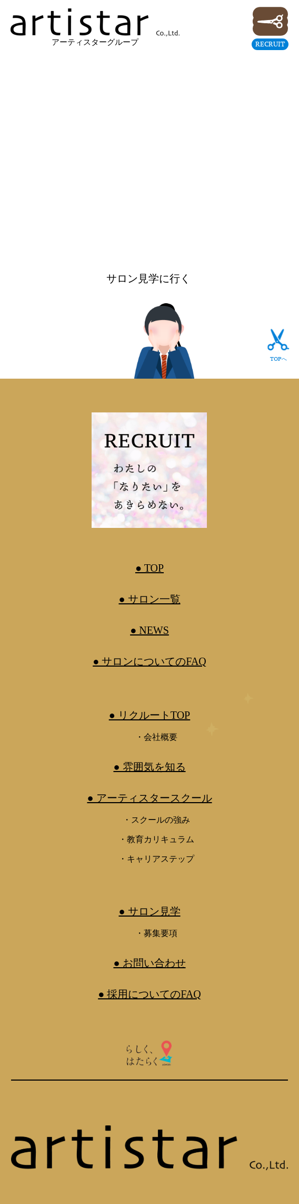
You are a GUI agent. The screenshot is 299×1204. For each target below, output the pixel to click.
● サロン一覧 (149, 599)
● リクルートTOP (150, 715)
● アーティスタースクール (149, 798)
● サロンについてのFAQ (149, 661)
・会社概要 (156, 737)
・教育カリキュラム (156, 839)
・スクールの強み (156, 819)
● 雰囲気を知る (149, 767)
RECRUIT (270, 44)
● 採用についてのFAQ (149, 994)
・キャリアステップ (156, 858)
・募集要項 (156, 933)
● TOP (149, 568)
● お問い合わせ (149, 963)
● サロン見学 (149, 911)
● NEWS (149, 630)
